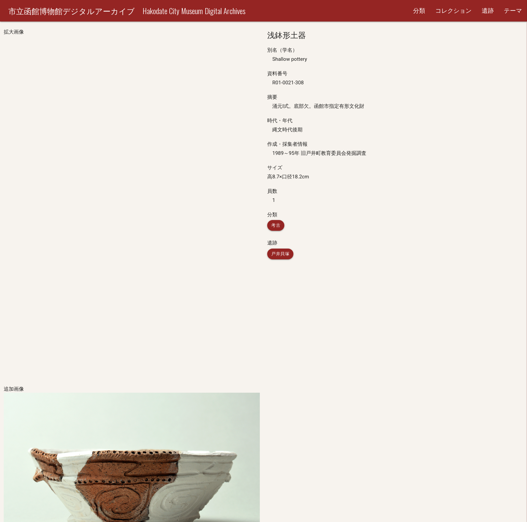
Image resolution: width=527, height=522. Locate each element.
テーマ (513, 10)
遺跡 (488, 10)
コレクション (453, 10)
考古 (275, 225)
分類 (419, 10)
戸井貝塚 (280, 253)
